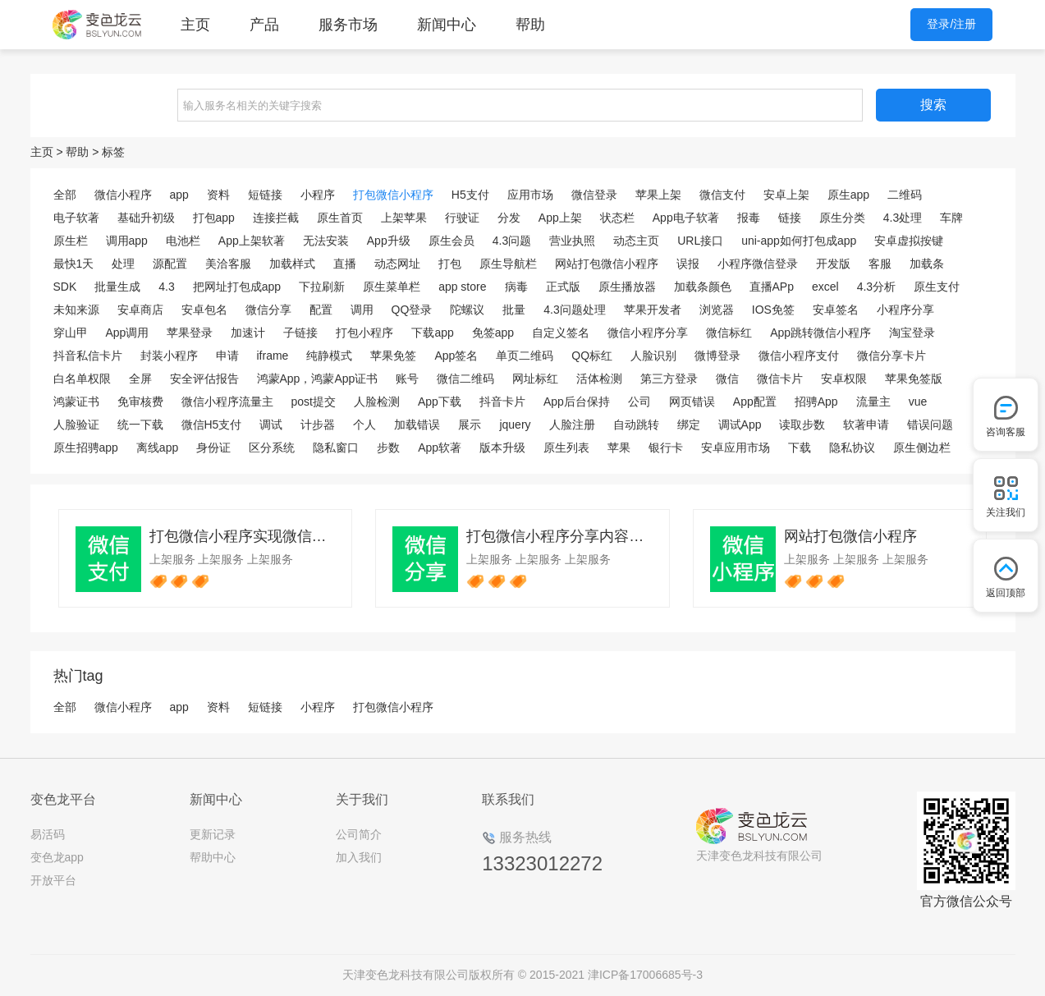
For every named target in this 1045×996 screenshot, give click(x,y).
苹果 (618, 447)
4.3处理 (902, 217)
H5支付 (470, 194)
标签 (113, 151)
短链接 (265, 194)
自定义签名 (560, 332)
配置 (320, 309)
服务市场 (348, 24)
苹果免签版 (913, 378)
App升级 (388, 240)
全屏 (140, 378)
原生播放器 (627, 286)
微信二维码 (465, 378)
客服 (880, 263)
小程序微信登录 (757, 263)
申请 (227, 355)
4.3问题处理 (574, 309)
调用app (127, 240)
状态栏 (617, 217)
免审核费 (140, 401)
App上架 (560, 217)
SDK (65, 286)
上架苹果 (404, 217)
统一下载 (140, 424)
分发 (508, 217)
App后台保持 (576, 401)
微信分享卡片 (891, 355)
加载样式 (292, 263)
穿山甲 (70, 332)
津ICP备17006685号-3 (645, 974)
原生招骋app (85, 447)
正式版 (563, 286)
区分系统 (272, 447)
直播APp (771, 286)
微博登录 (717, 355)
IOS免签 (773, 309)
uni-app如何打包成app (798, 240)
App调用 (127, 332)
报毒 (748, 217)
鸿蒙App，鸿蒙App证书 (317, 378)
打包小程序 (364, 332)
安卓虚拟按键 (908, 240)
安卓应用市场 (735, 447)
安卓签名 (836, 309)
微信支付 (722, 194)
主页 (195, 24)
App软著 (439, 447)
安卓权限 (844, 378)
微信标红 (729, 332)
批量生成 (117, 286)
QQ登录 (412, 309)
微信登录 (594, 194)
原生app (848, 194)
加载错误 (417, 424)
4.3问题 (512, 240)
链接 (789, 217)
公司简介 (359, 834)
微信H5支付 (211, 424)
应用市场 (530, 194)
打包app (214, 217)
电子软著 (76, 217)
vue (918, 401)
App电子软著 (686, 217)
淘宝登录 (912, 332)
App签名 (456, 355)
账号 (407, 378)
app (179, 194)
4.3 (166, 286)
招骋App (816, 401)
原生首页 (340, 217)
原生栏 (70, 240)
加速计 (248, 332)
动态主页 (636, 240)
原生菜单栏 (391, 286)
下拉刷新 (322, 286)
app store (462, 286)
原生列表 (566, 447)
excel (825, 286)
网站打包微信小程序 (606, 263)
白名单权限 (82, 378)
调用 (362, 309)
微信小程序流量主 (227, 401)
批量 (513, 309)
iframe (273, 355)
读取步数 (802, 424)
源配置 (170, 263)
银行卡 (666, 447)
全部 (64, 194)
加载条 (927, 263)
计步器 (317, 424)
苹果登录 (190, 332)
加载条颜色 (702, 286)
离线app (157, 447)
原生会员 (451, 240)
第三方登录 (669, 378)
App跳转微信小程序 (820, 332)
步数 (388, 447)
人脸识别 (653, 355)
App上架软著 (251, 240)
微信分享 (268, 309)
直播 (344, 263)
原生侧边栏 (922, 447)
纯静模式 (329, 355)
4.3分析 (876, 286)
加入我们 (359, 857)
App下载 (439, 401)
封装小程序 (169, 355)
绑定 (688, 424)
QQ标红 (591, 355)
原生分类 (842, 217)
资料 (218, 194)
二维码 (904, 194)
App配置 (755, 401)
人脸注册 (572, 424)
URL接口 (700, 240)
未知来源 (76, 309)
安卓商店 (140, 309)
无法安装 (326, 240)
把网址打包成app (237, 286)
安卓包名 (204, 309)
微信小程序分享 (647, 332)
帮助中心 (213, 857)
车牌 (951, 217)
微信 (727, 378)
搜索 (933, 105)
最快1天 (73, 263)
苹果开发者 (652, 309)
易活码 (47, 834)
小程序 (317, 194)
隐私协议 (852, 447)
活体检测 (599, 378)
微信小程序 (123, 194)
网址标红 (535, 378)
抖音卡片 (502, 401)
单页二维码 (524, 355)
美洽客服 (228, 263)
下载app (432, 332)
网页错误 (692, 401)
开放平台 (53, 880)
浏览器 (716, 309)
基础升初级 (146, 217)
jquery (514, 424)
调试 (270, 424)
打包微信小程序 (393, 194)
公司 (639, 401)
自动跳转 (636, 424)
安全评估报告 (204, 378)
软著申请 (866, 424)
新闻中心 (446, 24)
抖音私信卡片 (87, 355)
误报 (687, 263)
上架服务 (172, 559)
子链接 (300, 332)
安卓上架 (786, 194)
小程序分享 (905, 309)
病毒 (516, 286)
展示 (469, 424)
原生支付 (937, 286)
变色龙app (57, 857)
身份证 (213, 447)
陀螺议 (467, 309)
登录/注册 (951, 23)
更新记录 (213, 834)
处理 (123, 263)
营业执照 (572, 240)
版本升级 (502, 447)
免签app (493, 332)
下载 (799, 447)
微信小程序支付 (799, 355)
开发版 (833, 263)
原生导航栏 (508, 263)
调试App (740, 424)
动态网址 (397, 263)
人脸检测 (377, 401)
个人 (364, 424)
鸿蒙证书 (76, 401)
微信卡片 (780, 378)
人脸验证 (76, 424)
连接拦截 (276, 217)
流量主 (873, 401)
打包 (449, 263)
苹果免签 (393, 355)
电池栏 (183, 240)
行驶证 (462, 217)
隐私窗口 (336, 447)
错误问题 (930, 424)
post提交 (313, 401)
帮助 (530, 24)
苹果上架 (658, 194)
